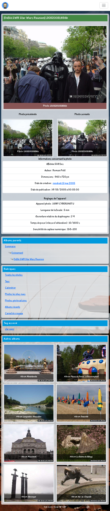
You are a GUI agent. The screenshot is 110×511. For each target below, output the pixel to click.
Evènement (17, 253)
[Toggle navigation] (103, 5)
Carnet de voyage (14, 313)
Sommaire (10, 246)
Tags (7, 281)
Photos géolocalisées (16, 300)
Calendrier (10, 287)
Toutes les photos (14, 275)
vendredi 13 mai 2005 (64, 183)
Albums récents (12, 307)
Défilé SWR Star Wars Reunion (29, 259)
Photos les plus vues (15, 294)
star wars (9, 329)
